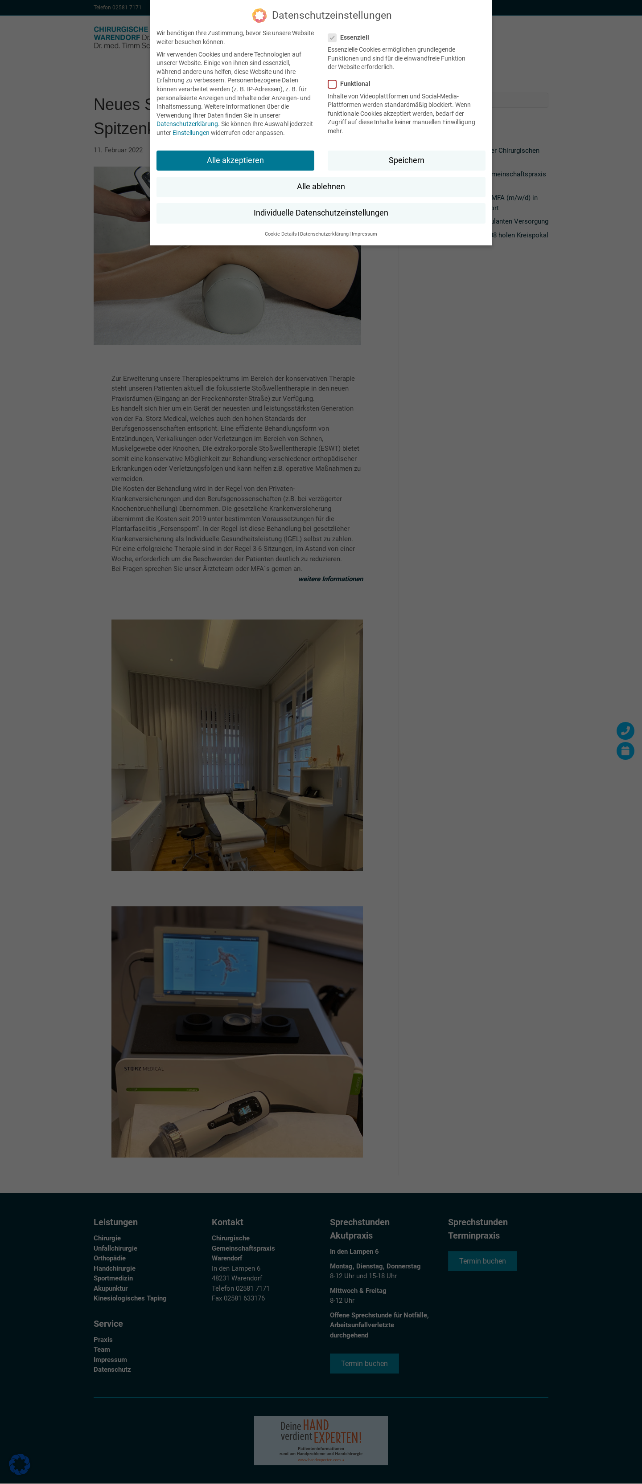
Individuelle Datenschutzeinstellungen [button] (321, 212)
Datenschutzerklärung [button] (324, 234)
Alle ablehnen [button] (321, 186)
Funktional (352, 84)
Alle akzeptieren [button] (235, 160)
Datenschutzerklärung (187, 123)
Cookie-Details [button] (281, 234)
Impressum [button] (364, 234)
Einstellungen (191, 132)
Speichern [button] (406, 160)
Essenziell (351, 37)
